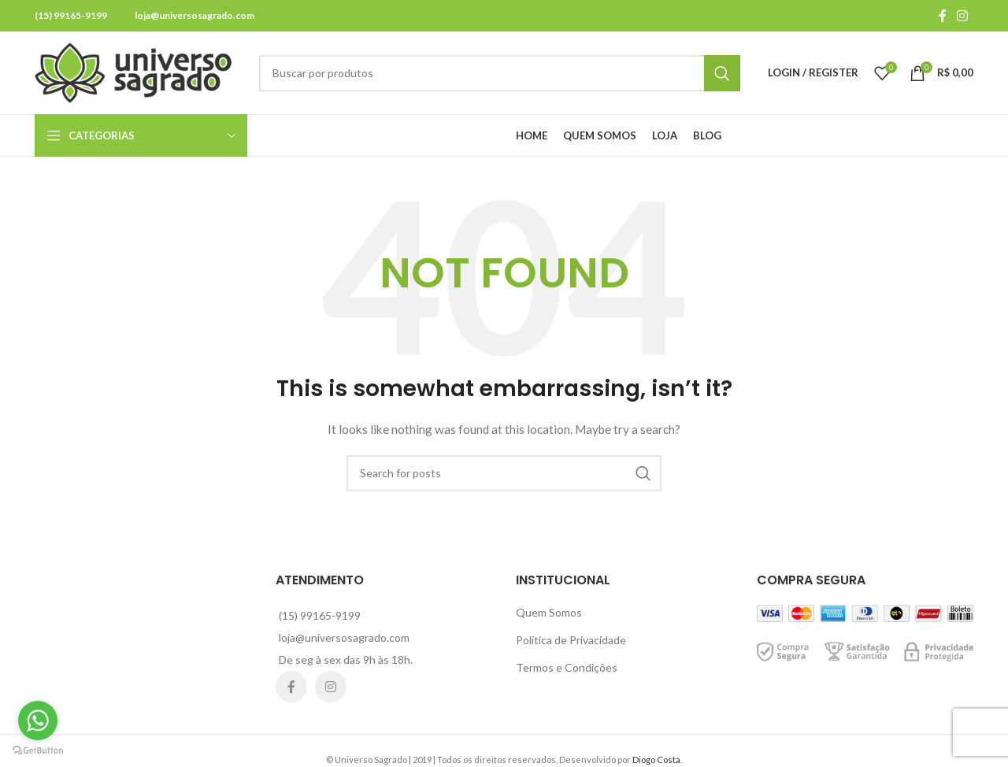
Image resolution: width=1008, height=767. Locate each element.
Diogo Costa (656, 759)
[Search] (499, 73)
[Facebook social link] (942, 16)
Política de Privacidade (571, 640)
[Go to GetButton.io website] (38, 751)
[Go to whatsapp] (37, 720)
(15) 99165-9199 (71, 15)
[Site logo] (133, 71)
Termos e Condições (566, 667)
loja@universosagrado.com (194, 15)
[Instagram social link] (962, 16)
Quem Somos (549, 612)
